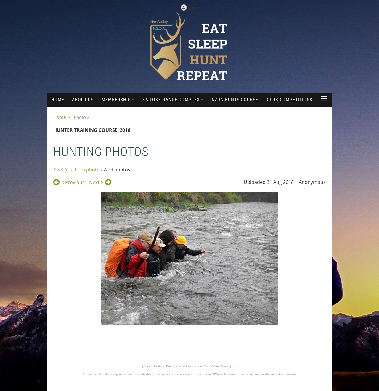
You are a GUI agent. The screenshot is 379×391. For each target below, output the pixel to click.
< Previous (73, 182)
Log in (194, 7)
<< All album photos (80, 169)
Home (59, 117)
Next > (96, 182)
